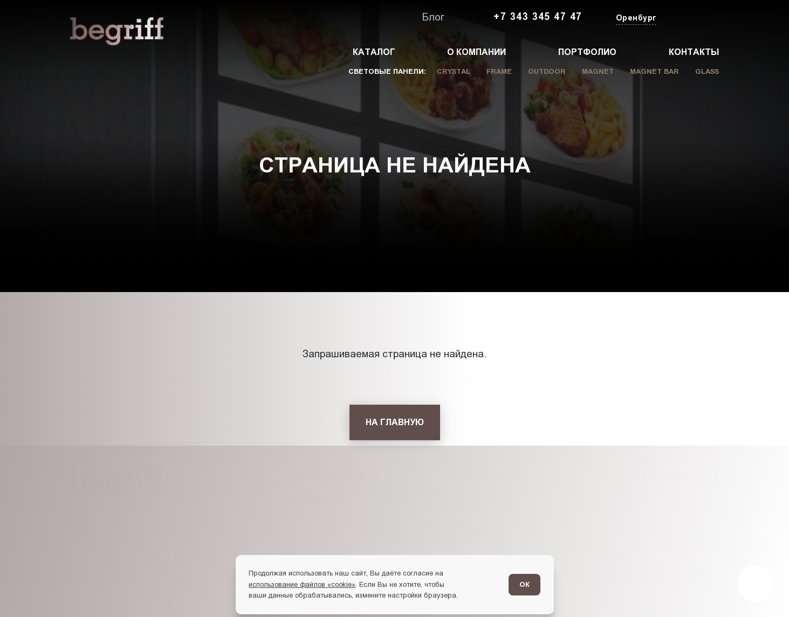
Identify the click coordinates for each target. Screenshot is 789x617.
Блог (433, 17)
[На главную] (394, 422)
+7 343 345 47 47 (537, 16)
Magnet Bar (654, 71)
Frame (499, 71)
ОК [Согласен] (524, 584)
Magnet (598, 71)
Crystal (453, 71)
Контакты (694, 52)
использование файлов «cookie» (302, 584)
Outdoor (547, 71)
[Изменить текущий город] (635, 18)
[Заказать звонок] (694, 17)
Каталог (374, 52)
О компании (476, 52)
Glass (707, 71)
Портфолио (587, 52)
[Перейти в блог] (755, 583)
